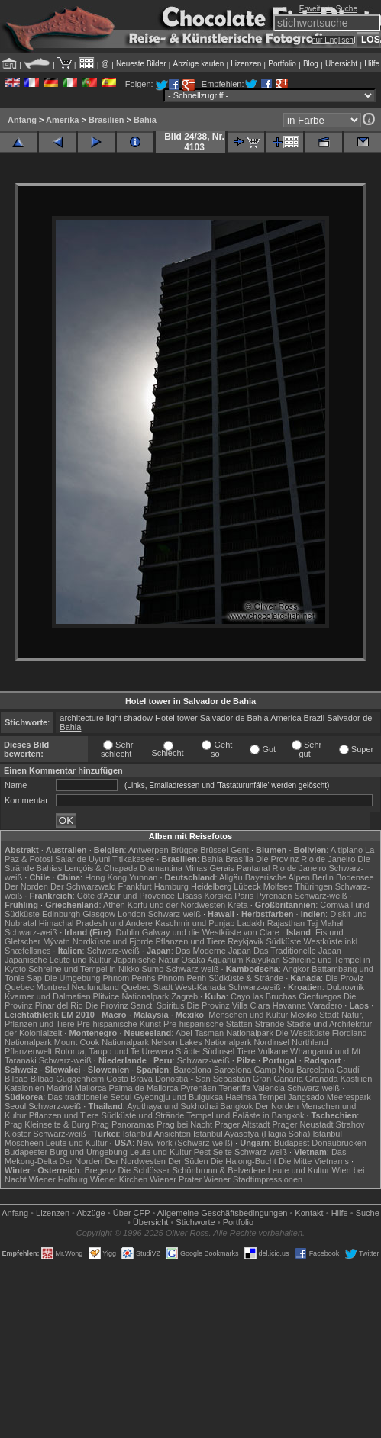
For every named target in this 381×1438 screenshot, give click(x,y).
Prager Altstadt (242, 1124)
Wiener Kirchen (118, 1179)
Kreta (237, 904)
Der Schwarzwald (83, 886)
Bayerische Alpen (277, 877)
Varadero (325, 1005)
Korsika (218, 895)
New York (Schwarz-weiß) (185, 1142)
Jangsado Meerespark (329, 1097)
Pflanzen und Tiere (191, 941)
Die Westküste (303, 1032)
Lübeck (247, 886)
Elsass (189, 895)
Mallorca (91, 1087)
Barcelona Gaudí (328, 1069)
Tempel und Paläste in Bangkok (245, 1115)
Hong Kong (106, 877)
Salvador (216, 717)
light (113, 717)
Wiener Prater (176, 1179)
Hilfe (371, 64)
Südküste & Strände (245, 978)
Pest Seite (213, 1152)
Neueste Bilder (141, 64)
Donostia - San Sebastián (202, 1078)
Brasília (239, 859)
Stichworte (195, 1222)
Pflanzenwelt (28, 1051)
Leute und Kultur (77, 1142)
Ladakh (251, 923)
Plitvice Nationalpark (131, 996)
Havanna (289, 1005)
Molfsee (278, 886)
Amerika (62, 119)
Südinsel (218, 1051)
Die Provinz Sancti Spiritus (135, 1005)
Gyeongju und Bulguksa (178, 1097)
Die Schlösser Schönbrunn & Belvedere (192, 1170)
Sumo (153, 968)
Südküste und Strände (143, 1115)
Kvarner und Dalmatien (48, 996)
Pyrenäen (274, 895)
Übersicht (341, 64)
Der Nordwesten (135, 1161)
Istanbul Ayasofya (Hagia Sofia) (251, 1133)
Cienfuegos (320, 996)
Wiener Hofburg (58, 1179)
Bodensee (355, 877)
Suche (367, 1213)
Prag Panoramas (123, 1124)
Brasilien (106, 119)
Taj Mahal (325, 923)
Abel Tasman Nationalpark (224, 1032)
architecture (81, 717)
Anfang (22, 119)
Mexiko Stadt (314, 1014)
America (285, 717)
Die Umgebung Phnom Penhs (100, 978)
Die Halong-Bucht (243, 1161)
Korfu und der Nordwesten (176, 904)
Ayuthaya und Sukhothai (172, 1106)
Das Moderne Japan (213, 950)
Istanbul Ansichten (157, 1133)
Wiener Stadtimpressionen (253, 1179)
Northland (310, 1042)
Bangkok (236, 1106)
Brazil (314, 717)
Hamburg (171, 886)
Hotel (165, 717)
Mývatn (56, 941)
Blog (310, 64)
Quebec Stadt (147, 987)
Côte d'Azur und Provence (126, 895)
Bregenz (99, 1170)
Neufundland (94, 987)
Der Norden (26, 886)
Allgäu (231, 877)
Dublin (128, 932)
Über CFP (131, 1213)
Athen (114, 904)
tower (187, 717)
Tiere (246, 1051)
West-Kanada (200, 987)
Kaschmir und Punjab (195, 923)
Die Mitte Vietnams (314, 1161)
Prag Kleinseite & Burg (47, 1124)
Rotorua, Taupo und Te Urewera (113, 1051)
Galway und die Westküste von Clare (210, 932)
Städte (188, 1051)
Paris (243, 895)
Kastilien (357, 1078)
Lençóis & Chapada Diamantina (123, 868)
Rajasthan (286, 923)
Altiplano (347, 849)
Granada (321, 1078)
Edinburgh (61, 913)
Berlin (323, 877)
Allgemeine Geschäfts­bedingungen (222, 1213)
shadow (138, 717)
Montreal (53, 987)
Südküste (283, 941)
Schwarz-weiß (320, 895)
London (132, 913)
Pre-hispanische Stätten (208, 1023)
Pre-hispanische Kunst (119, 1023)
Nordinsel (271, 1042)
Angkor (296, 968)
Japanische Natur (146, 959)
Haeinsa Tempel (255, 1097)
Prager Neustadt (302, 1124)
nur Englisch (333, 40)
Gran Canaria (278, 1078)
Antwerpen (148, 849)
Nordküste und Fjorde (113, 941)
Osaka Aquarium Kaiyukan (230, 959)
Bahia (145, 119)
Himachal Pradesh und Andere (96, 923)
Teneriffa (235, 1087)
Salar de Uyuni (82, 859)
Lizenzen (246, 64)
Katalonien (24, 1087)
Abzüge (90, 1213)
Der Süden (188, 1161)
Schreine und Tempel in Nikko (83, 968)
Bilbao (16, 1078)
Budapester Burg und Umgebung (66, 1152)
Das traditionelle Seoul (89, 1097)
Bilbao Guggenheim (68, 1078)
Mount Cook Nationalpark (101, 1042)
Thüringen (314, 886)
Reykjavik (245, 941)
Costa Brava (129, 1078)
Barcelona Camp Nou (254, 1069)
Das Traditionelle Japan (297, 950)
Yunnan (143, 877)
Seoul (15, 1106)
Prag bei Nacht (184, 1124)
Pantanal (253, 868)
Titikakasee (133, 859)
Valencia (269, 1087)
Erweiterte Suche (328, 9)
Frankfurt (135, 886)
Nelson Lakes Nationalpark (201, 1042)
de (239, 717)
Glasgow (98, 913)
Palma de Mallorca (143, 1087)
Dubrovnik (346, 987)
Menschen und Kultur (248, 1014)
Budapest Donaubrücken (320, 1142)
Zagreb (184, 996)
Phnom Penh (182, 978)
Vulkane (273, 1051)
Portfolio (282, 64)
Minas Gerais (209, 868)
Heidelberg (211, 886)
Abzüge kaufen (198, 64)
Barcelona (192, 1069)
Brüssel (214, 849)
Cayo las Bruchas (263, 996)
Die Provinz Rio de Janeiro (305, 859)
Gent (240, 849)
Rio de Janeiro (299, 868)
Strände (270, 1023)
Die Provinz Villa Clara (228, 1005)
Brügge (184, 849)
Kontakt (309, 1213)
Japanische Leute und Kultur (58, 959)
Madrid (60, 1087)
